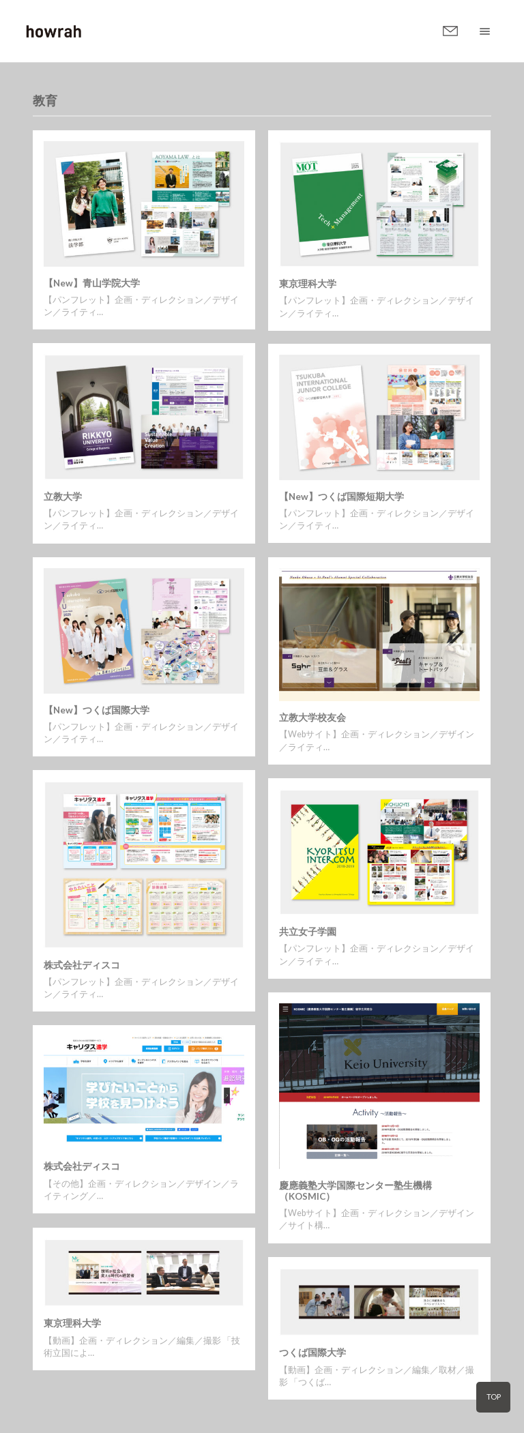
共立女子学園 (307, 931)
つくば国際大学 (312, 1352)
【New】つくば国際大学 (96, 710)
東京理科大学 (307, 283)
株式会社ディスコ (82, 965)
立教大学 (63, 496)
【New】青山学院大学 (92, 283)
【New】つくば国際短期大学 (341, 496)
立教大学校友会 (312, 717)
